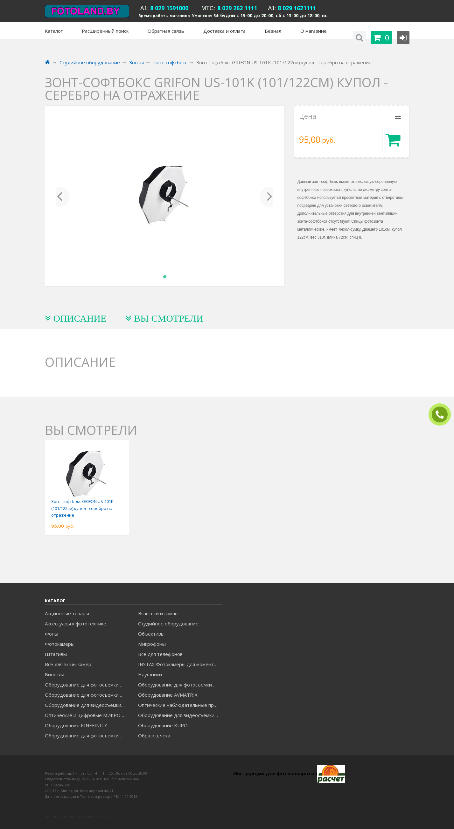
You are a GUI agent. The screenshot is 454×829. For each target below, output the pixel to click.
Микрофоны (152, 644)
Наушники (150, 674)
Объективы (151, 633)
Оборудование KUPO (163, 725)
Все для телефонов (160, 654)
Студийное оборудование (168, 623)
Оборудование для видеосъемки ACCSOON (180, 715)
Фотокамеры (59, 644)
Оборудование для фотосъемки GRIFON (87, 695)
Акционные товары (67, 613)
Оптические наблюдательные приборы (180, 705)
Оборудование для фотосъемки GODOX (180, 684)
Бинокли (54, 674)
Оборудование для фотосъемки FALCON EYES (87, 684)
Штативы (56, 654)
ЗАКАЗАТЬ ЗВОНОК (442, 415)
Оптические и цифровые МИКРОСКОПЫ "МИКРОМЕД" (87, 715)
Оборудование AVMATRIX (168, 695)
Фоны (51, 633)
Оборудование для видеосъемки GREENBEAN (87, 705)
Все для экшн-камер (68, 664)
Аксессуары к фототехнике (75, 623)
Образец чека (154, 735)
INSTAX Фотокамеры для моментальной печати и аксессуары (180, 664)
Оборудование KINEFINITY (76, 725)
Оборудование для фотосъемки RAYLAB (87, 735)
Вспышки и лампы (158, 613)
